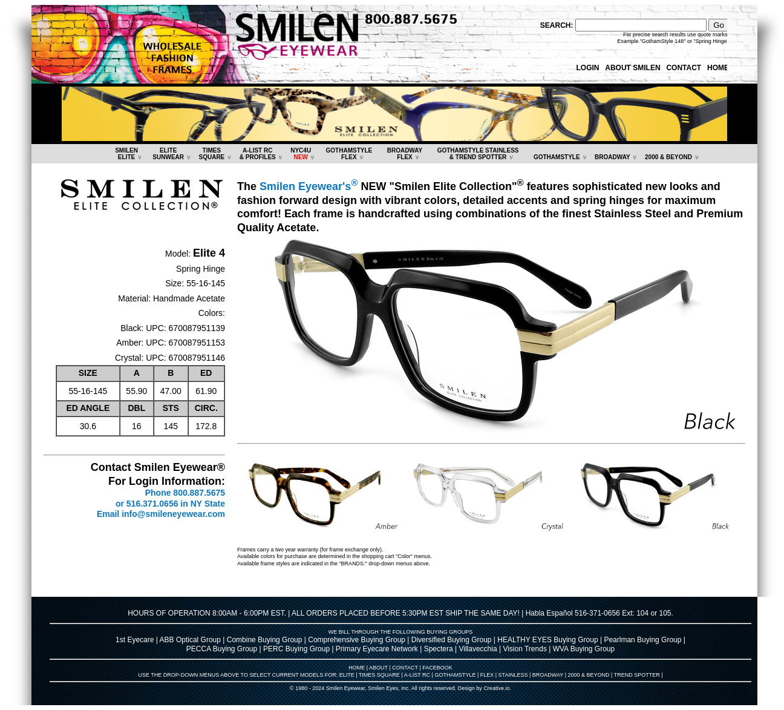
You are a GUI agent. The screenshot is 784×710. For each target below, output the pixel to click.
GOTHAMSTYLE (557, 157)
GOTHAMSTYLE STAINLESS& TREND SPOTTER (478, 153)
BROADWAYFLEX (405, 153)
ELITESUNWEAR (168, 153)
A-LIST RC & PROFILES (258, 153)
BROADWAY (612, 157)
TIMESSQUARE (211, 153)
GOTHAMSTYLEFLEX (349, 153)
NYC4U (300, 153)
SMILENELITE (126, 153)
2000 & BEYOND (668, 157)
